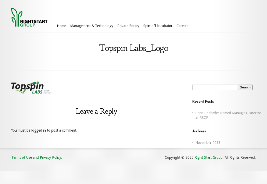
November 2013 (208, 143)
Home (61, 26)
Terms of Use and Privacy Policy (36, 157)
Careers (182, 26)
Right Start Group (209, 157)
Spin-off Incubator (157, 26)
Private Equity (128, 26)
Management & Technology (91, 26)
